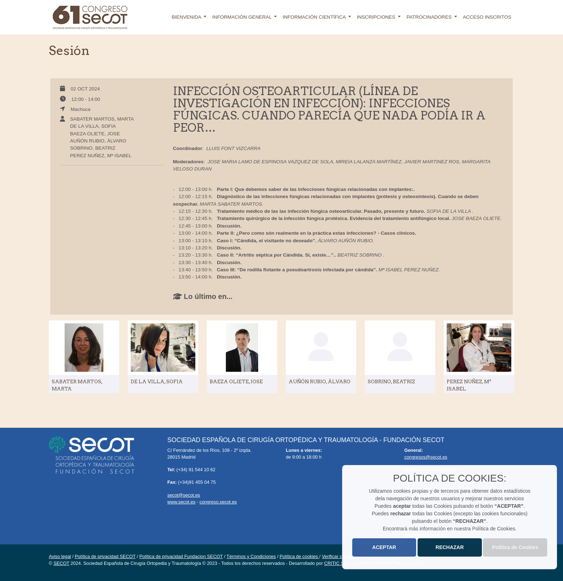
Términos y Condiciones (251, 556)
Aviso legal (60, 556)
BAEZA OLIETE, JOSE (95, 133)
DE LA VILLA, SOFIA (93, 126)
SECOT (61, 563)
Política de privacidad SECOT (105, 556)
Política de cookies (299, 556)
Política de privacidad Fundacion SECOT (181, 556)
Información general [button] (242, 17)
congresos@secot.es (425, 457)
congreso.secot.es (218, 502)
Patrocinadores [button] (429, 17)
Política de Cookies (515, 547)
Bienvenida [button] (187, 17)
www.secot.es (181, 502)
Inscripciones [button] (377, 17)
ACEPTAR (384, 547)
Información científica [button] (315, 17)
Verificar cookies (338, 556)
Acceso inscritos (487, 17)
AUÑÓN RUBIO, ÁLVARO (98, 141)
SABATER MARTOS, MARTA (102, 119)
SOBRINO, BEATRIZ (93, 148)
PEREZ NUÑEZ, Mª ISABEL (100, 155)
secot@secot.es (183, 495)
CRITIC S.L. (336, 563)
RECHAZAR (450, 547)
